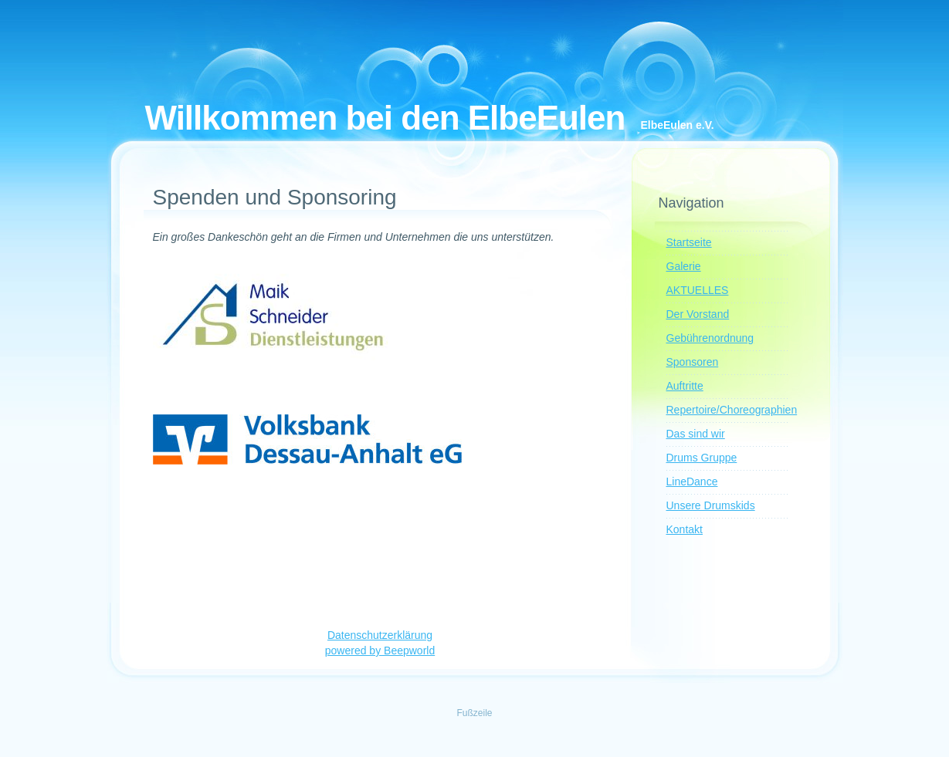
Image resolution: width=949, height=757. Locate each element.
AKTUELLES (697, 290)
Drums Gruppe (701, 457)
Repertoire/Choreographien (732, 410)
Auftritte (684, 386)
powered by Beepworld (380, 650)
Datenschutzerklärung (379, 635)
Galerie (683, 266)
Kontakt (684, 529)
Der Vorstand (698, 314)
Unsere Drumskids (710, 505)
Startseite (689, 242)
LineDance (692, 481)
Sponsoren (692, 362)
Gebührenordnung (710, 338)
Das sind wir (695, 434)
